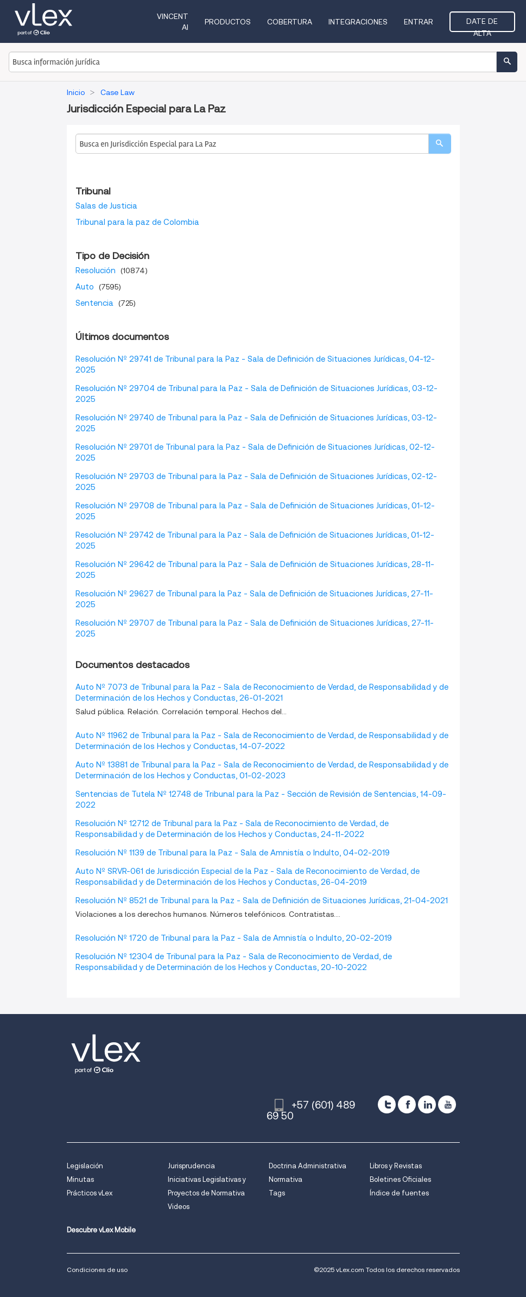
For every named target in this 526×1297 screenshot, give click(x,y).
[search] (439, 144)
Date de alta (482, 24)
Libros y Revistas (396, 1166)
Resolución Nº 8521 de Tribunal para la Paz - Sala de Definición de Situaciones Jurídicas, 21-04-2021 (261, 900)
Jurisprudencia (191, 1166)
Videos (178, 1206)
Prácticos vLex (89, 1193)
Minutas (80, 1179)
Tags (277, 1193)
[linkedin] (427, 1104)
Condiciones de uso (97, 1269)
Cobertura (289, 21)
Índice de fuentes (399, 1193)
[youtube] (447, 1104)
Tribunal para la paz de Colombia (137, 222)
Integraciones (358, 21)
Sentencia (94, 303)
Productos (228, 21)
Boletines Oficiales (400, 1179)
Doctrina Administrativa (307, 1166)
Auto (84, 286)
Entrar (418, 21)
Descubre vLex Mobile (101, 1230)
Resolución (95, 270)
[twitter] (387, 1104)
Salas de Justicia (106, 206)
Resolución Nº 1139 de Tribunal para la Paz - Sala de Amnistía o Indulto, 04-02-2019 (232, 852)
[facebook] (407, 1104)
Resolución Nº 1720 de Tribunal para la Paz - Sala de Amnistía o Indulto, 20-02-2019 (233, 938)
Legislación (85, 1166)
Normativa (285, 1179)
